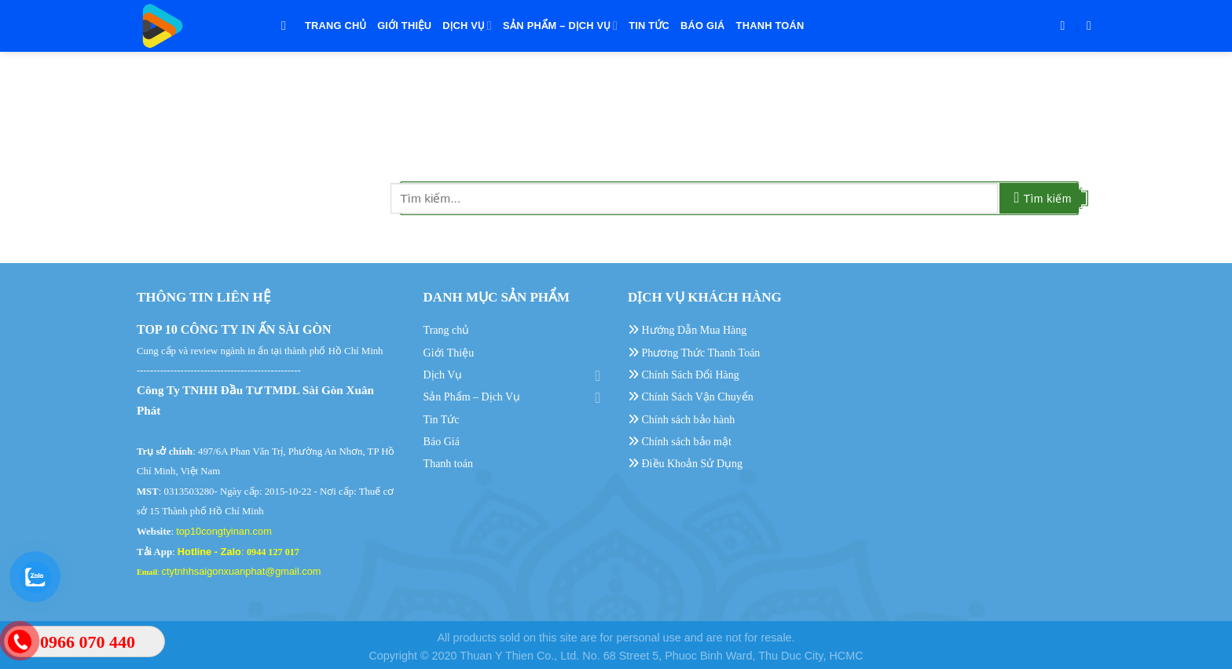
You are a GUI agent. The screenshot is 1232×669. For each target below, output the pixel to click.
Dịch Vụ (467, 25)
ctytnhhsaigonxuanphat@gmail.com (241, 571)
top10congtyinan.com (224, 531)
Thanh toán (770, 25)
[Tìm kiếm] (287, 25)
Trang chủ (335, 25)
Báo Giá (702, 25)
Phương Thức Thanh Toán (694, 353)
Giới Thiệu (404, 25)
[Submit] (1042, 198)
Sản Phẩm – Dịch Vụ (560, 25)
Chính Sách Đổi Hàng (683, 375)
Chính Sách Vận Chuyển (691, 397)
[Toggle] (598, 375)
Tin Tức (649, 25)
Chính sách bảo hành (681, 420)
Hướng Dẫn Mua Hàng (687, 330)
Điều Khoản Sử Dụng (685, 464)
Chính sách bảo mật (680, 442)
